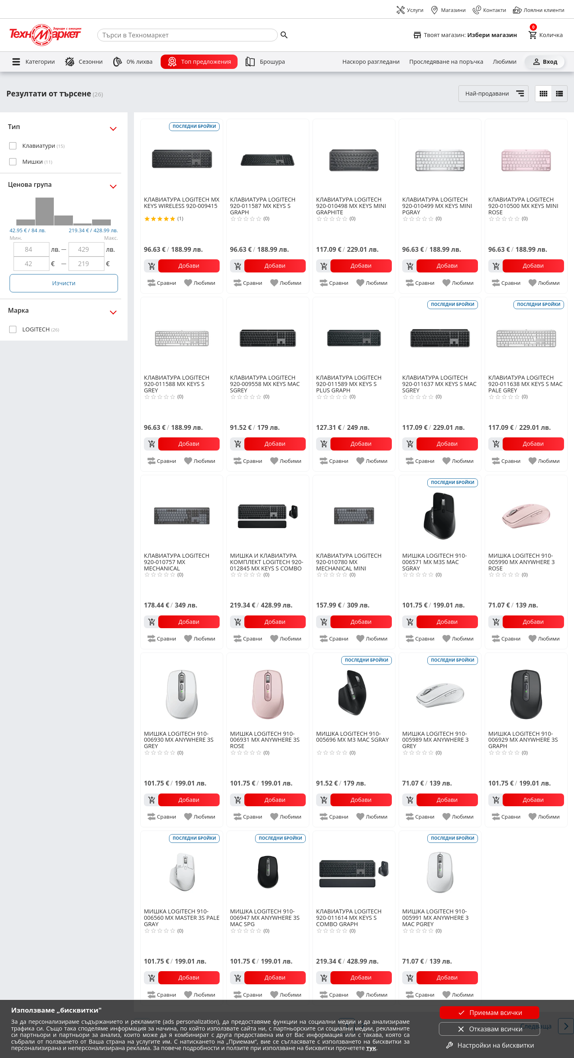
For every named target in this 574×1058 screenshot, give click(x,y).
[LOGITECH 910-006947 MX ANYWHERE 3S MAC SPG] (268, 869)
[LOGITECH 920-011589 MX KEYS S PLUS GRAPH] (354, 335)
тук (371, 1048)
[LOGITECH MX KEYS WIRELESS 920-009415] (182, 157)
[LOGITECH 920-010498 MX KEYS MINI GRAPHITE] (354, 157)
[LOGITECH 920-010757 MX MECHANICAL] (182, 513)
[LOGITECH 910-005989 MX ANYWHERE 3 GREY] (440, 691)
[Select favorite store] (465, 35)
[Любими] (504, 61)
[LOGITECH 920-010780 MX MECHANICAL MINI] (354, 513)
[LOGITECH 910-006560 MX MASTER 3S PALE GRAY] (182, 869)
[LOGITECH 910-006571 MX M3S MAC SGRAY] (440, 513)
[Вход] (544, 61)
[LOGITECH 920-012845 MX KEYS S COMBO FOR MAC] (268, 513)
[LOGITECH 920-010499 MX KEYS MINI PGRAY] (440, 157)
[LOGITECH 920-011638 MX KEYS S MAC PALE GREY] (526, 335)
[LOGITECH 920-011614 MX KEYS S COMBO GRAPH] (354, 869)
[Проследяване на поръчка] (446, 61)
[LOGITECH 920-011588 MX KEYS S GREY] (182, 335)
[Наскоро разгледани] (371, 61)
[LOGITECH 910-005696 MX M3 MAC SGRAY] (354, 691)
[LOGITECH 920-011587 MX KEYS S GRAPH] (268, 157)
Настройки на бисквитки (489, 1045)
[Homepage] (45, 35)
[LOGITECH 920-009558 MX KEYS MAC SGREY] (268, 335)
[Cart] (545, 35)
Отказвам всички (489, 1029)
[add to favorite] (200, 283)
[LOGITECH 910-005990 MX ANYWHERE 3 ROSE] (526, 513)
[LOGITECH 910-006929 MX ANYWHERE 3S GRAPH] (526, 691)
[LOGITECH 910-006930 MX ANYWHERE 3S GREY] (182, 691)
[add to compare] (162, 283)
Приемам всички (489, 1012)
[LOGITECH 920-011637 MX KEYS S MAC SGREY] (440, 335)
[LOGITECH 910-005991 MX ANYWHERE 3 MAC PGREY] (440, 869)
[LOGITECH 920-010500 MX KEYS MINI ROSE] (526, 157)
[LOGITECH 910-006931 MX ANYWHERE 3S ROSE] (268, 691)
